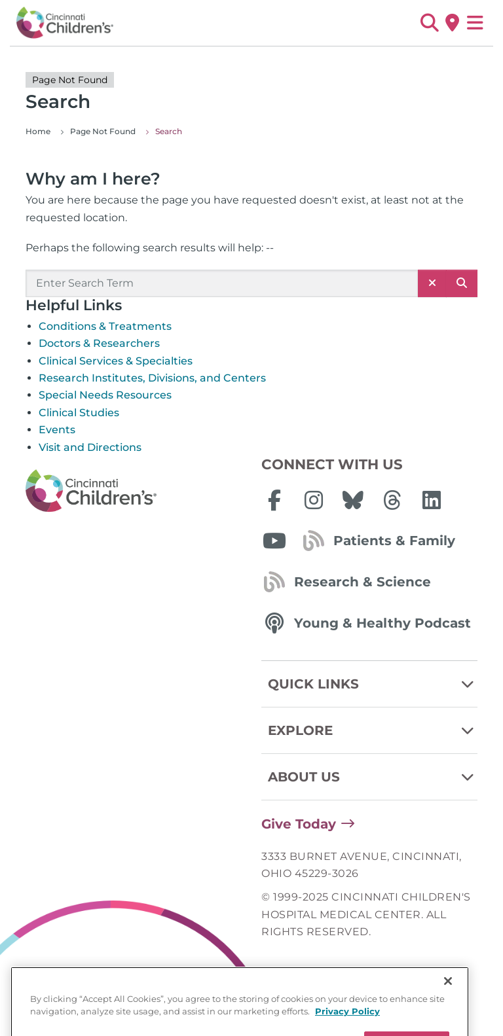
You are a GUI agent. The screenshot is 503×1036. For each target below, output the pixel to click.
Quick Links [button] (372, 684)
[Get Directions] (452, 23)
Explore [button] (372, 730)
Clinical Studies (79, 412)
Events (57, 429)
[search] (461, 283)
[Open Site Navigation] (475, 23)
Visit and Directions (90, 447)
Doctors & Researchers (99, 343)
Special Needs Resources (105, 395)
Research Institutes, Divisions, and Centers (152, 378)
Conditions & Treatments (105, 326)
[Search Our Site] (222, 283)
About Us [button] (372, 777)
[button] (429, 23)
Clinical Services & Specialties (116, 361)
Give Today (298, 824)
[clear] (432, 283)
